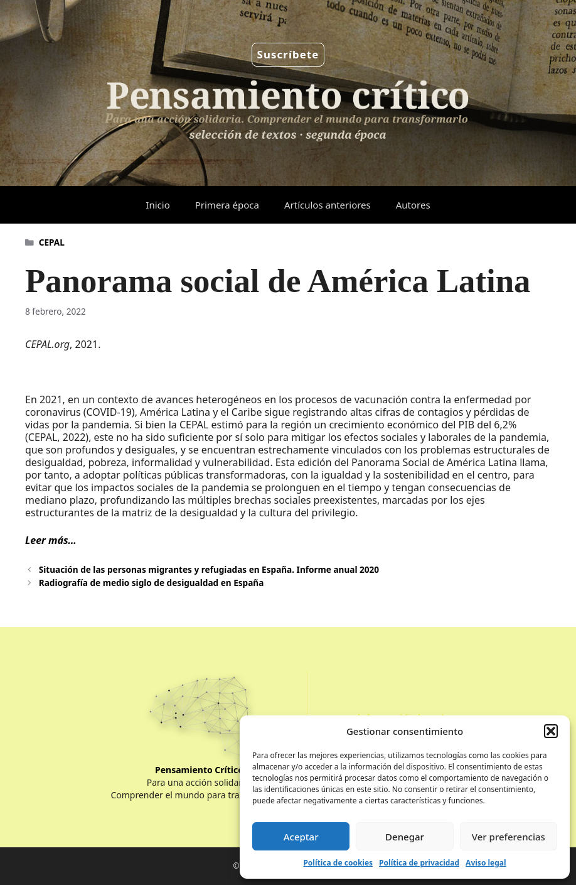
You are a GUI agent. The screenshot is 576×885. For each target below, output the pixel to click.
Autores (413, 204)
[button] (551, 731)
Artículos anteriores (327, 204)
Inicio (157, 204)
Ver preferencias (508, 836)
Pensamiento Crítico (199, 770)
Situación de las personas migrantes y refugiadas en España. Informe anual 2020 (209, 569)
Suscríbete (288, 54)
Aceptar (301, 836)
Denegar (404, 836)
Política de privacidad (419, 862)
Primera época (227, 204)
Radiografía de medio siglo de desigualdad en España (151, 583)
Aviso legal (486, 862)
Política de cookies (338, 862)
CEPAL (52, 242)
